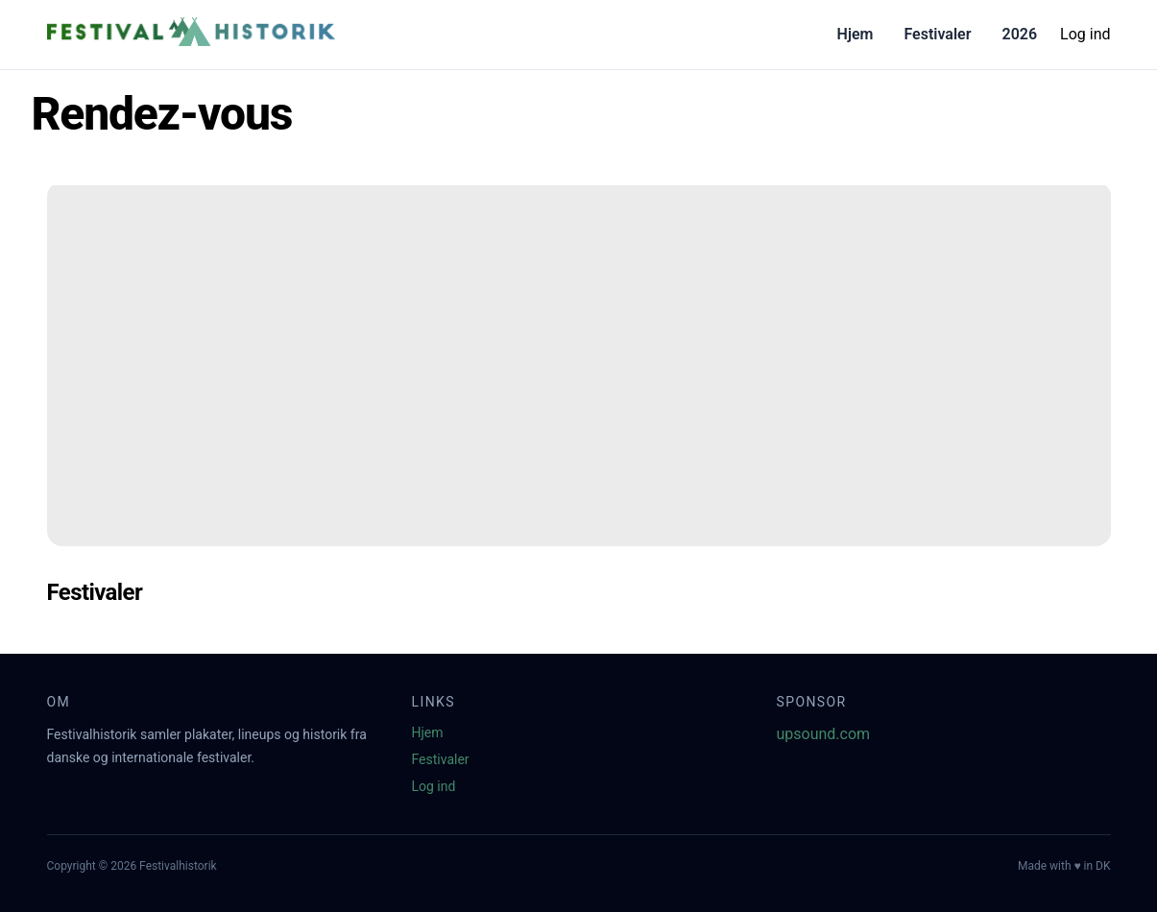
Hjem (855, 34)
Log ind (1085, 34)
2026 (1019, 34)
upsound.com (824, 734)
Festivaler (937, 34)
